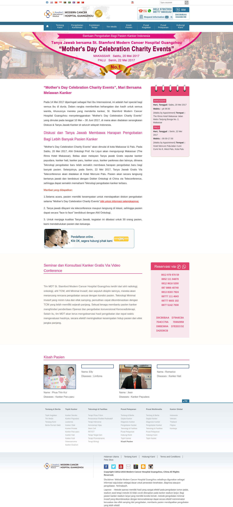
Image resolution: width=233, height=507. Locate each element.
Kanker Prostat (71, 428)
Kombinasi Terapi (94, 26)
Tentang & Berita (52, 409)
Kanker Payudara (72, 419)
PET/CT (91, 432)
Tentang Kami (60, 26)
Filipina (172, 425)
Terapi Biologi (93, 442)
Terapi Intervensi (94, 422)
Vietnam (173, 419)
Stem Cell (92, 428)
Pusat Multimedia (154, 409)
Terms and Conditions (170, 456)
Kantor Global (176, 409)
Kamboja (173, 428)
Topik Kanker (71, 409)
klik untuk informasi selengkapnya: (119, 201)
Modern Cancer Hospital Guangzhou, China (147, 472)
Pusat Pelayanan (163, 26)
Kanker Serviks (71, 415)
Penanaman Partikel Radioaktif (100, 419)
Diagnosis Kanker (128, 422)
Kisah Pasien (128, 26)
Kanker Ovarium (71, 445)
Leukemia (69, 422)
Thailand (173, 422)
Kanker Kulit (70, 438)
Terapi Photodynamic (96, 438)
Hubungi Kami (180, 26)
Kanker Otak (70, 425)
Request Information (154, 17)
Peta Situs (108, 460)
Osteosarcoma (71, 442)
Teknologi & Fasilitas (97, 409)
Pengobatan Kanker (129, 425)
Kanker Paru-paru (72, 432)
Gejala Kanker (126, 419)
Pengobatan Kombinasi (77, 26)
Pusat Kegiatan (146, 26)
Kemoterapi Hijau (95, 425)
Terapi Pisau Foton (95, 415)
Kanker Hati (70, 435)
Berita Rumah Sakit (52, 425)
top (186, 401)
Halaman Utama (111, 456)
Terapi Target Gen (95, 435)
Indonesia (174, 415)
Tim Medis (112, 26)
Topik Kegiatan (51, 415)
